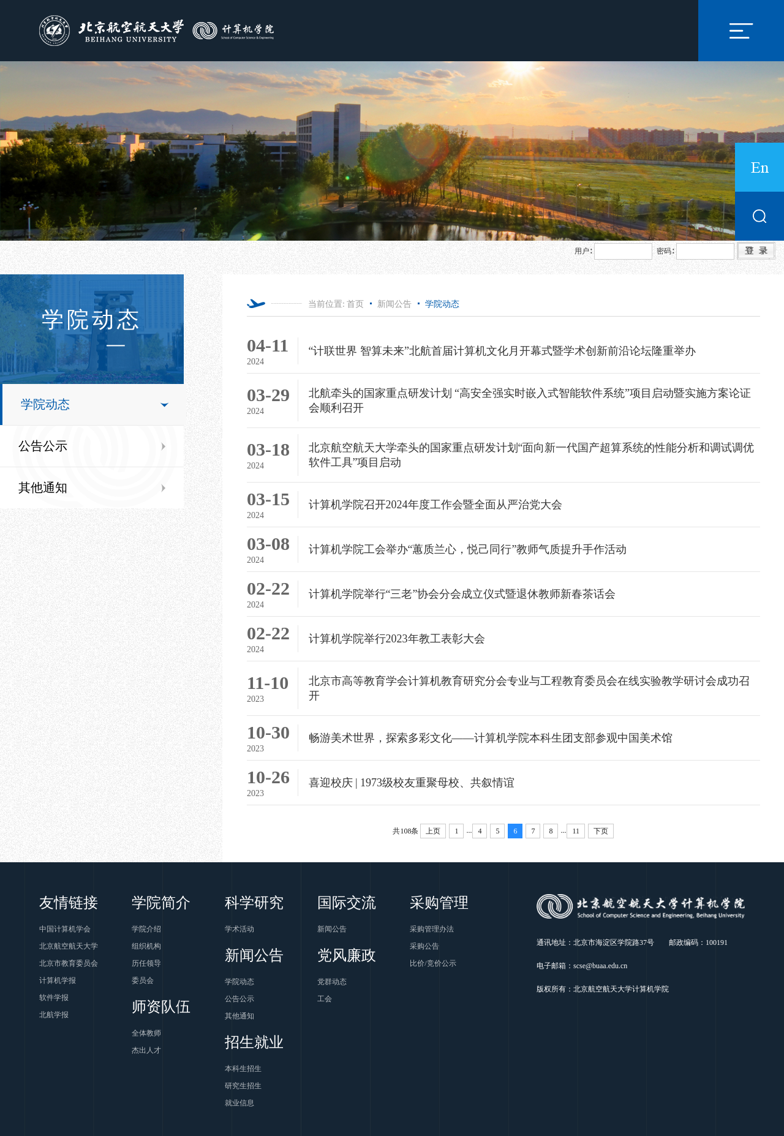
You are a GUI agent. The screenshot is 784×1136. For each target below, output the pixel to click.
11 (575, 831)
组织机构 (146, 946)
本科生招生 (243, 1068)
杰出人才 (146, 1050)
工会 (324, 999)
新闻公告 (394, 304)
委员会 (143, 980)
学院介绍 (146, 929)
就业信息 (239, 1103)
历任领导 (146, 963)
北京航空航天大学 (68, 946)
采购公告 (424, 946)
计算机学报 (57, 980)
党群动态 (332, 981)
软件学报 (54, 997)
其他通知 (42, 487)
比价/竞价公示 (433, 963)
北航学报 (54, 1014)
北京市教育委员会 (68, 963)
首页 (355, 304)
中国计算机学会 (65, 929)
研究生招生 (243, 1085)
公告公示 (42, 446)
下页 (601, 831)
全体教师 (146, 1033)
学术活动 (239, 929)
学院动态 (45, 404)
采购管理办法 (432, 929)
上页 (433, 831)
